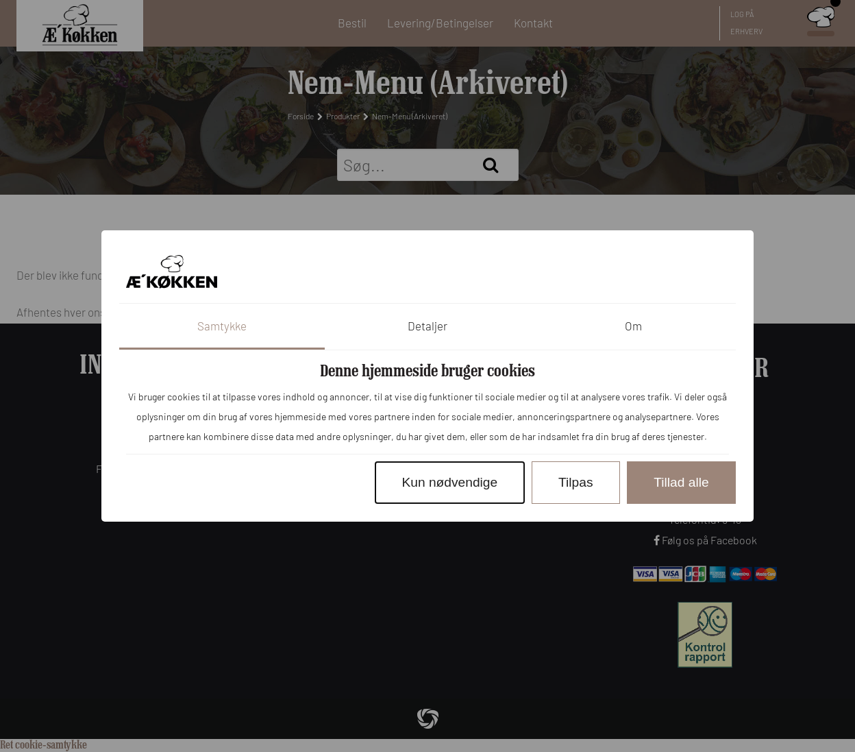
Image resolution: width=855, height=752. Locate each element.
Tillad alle (681, 482)
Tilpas (575, 482)
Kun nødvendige (449, 482)
